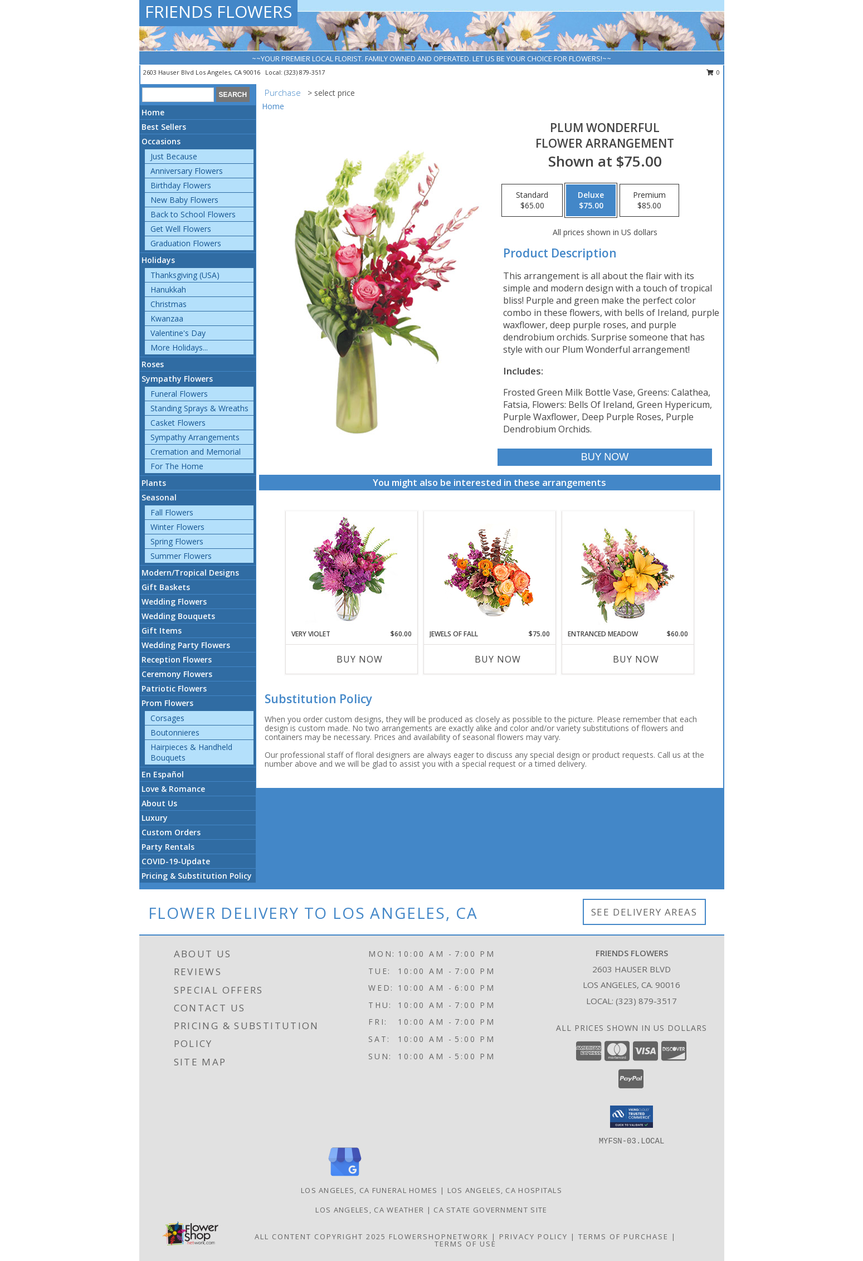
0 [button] (713, 72)
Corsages (167, 718)
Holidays (158, 260)
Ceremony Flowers (177, 674)
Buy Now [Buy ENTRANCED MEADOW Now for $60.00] (636, 659)
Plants (154, 483)
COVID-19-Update (176, 861)
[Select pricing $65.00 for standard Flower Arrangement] (532, 200)
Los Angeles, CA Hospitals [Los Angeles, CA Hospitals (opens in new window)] (505, 1190)
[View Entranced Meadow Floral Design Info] (628, 570)
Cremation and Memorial (195, 451)
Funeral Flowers (179, 393)
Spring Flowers (176, 541)
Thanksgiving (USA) (185, 275)
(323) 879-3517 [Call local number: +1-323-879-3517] (304, 72)
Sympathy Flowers (177, 378)
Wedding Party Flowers (186, 645)
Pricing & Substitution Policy (197, 875)
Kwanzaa (166, 318)
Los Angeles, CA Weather (369, 1210)
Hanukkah (168, 289)
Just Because (173, 156)
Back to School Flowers (193, 214)
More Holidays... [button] (179, 347)
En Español (163, 774)
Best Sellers (164, 126)
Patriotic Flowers (174, 688)
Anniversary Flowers (186, 170)
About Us (159, 803)
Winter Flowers (177, 527)
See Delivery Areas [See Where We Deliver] (644, 911)
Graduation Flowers (185, 243)
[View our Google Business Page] (345, 1176)
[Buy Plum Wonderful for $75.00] (605, 457)
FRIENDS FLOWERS (218, 11)
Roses (153, 364)
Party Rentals (168, 846)
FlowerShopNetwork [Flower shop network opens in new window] (439, 1236)
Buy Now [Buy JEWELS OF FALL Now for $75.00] (498, 659)
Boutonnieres (174, 732)
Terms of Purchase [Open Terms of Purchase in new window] (623, 1236)
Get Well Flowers (180, 228)
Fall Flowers (171, 512)
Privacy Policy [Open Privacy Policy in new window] (533, 1236)
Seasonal (159, 497)
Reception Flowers (177, 659)
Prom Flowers (167, 703)
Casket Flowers (178, 422)
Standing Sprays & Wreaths (199, 408)
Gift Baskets (166, 587)
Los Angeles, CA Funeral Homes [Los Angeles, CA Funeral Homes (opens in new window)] (369, 1190)
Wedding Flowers (174, 601)
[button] (631, 1117)
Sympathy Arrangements (195, 437)
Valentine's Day (178, 333)
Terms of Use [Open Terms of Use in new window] (465, 1244)
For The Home (176, 466)
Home (153, 112)
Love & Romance (173, 788)
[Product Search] (178, 94)
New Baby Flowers (184, 199)
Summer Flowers (181, 556)
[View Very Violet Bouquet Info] (351, 570)
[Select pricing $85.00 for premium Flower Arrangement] (649, 200)
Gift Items (162, 630)
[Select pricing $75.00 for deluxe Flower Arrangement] (591, 200)
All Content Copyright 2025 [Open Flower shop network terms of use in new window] (320, 1236)
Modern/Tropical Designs (190, 572)
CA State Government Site (490, 1210)
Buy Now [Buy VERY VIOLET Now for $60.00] (360, 659)
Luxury (155, 817)
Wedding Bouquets (178, 616)
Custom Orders (171, 832)
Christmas (168, 304)
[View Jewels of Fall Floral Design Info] (489, 570)
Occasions (161, 141)
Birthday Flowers (180, 185)
